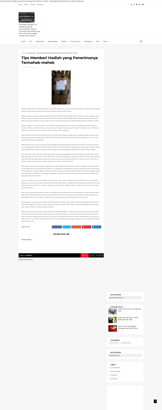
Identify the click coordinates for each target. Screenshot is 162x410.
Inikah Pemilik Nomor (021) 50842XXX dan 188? (126, 76)
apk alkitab (78, 347)
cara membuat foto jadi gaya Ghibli (75, 387)
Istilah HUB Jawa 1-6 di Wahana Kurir (119, 178)
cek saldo (112, 217)
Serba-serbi (40, 41)
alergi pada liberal (85, 339)
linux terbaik (113, 128)
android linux (111, 229)
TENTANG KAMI (112, 251)
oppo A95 (111, 136)
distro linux (111, 100)
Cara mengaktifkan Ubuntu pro (73, 332)
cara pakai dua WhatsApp (72, 398)
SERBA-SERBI (111, 244)
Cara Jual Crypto (68, 328)
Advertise (42, 4)
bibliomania (80, 372)
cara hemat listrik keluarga (72, 383)
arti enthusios (67, 350)
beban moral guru (69, 365)
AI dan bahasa (68, 317)
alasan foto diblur (69, 339)
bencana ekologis (69, 369)
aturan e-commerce (70, 358)
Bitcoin (92, 325)
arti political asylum (82, 350)
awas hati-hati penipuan (71, 361)
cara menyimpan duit (70, 394)
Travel (105, 41)
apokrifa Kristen (91, 347)
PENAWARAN (111, 242)
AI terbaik (79, 317)
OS (30, 41)
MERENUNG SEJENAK (115, 249)
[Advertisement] (102, 23)
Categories (88, 41)
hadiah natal (123, 100)
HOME (108, 240)
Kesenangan (52, 41)
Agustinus (90, 317)
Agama (65, 310)
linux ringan (112, 125)
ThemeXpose (32, 407)
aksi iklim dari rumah (87, 335)
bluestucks (112, 213)
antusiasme (67, 347)
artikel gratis (113, 210)
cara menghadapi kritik (71, 391)
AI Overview (91, 313)
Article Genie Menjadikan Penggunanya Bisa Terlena (125, 84)
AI (92, 310)
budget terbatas (84, 376)
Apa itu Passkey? (69, 325)
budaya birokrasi (69, 376)
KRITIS (108, 246)
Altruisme (66, 321)
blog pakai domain (124, 229)
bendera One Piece (86, 369)
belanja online (84, 365)
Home (23, 4)
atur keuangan (80, 354)
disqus (88, 263)
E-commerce (75, 41)
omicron (111, 132)
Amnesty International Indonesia (84, 321)
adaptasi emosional (70, 335)
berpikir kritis (67, 372)
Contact (35, 4)
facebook (96, 263)
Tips (97, 41)
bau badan (87, 361)
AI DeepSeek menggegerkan (73, 313)
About (29, 4)
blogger (81, 263)
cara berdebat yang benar (72, 380)
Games (63, 41)
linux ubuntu (125, 231)
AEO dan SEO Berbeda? (80, 310)
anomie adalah (81, 343)
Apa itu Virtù (82, 325)
